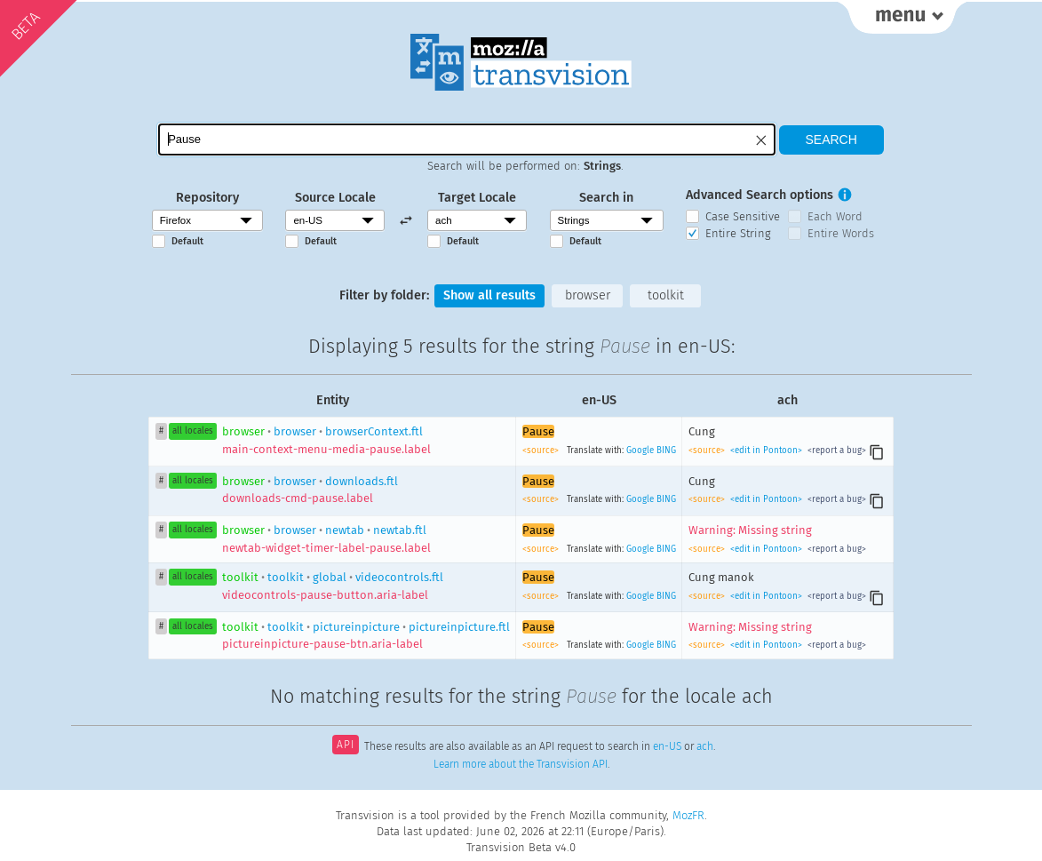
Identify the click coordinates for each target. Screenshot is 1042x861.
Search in (606, 197)
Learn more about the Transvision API (521, 764)
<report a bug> (835, 450)
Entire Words (840, 233)
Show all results (489, 295)
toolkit (666, 295)
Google (640, 450)
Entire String (738, 233)
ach (704, 746)
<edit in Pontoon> (766, 450)
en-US (667, 746)
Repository (207, 197)
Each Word (835, 216)
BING (666, 450)
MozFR (688, 815)
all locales (192, 431)
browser (587, 295)
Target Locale (477, 197)
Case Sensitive (742, 216)
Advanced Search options (759, 195)
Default (187, 241)
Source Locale (335, 197)
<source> (541, 450)
